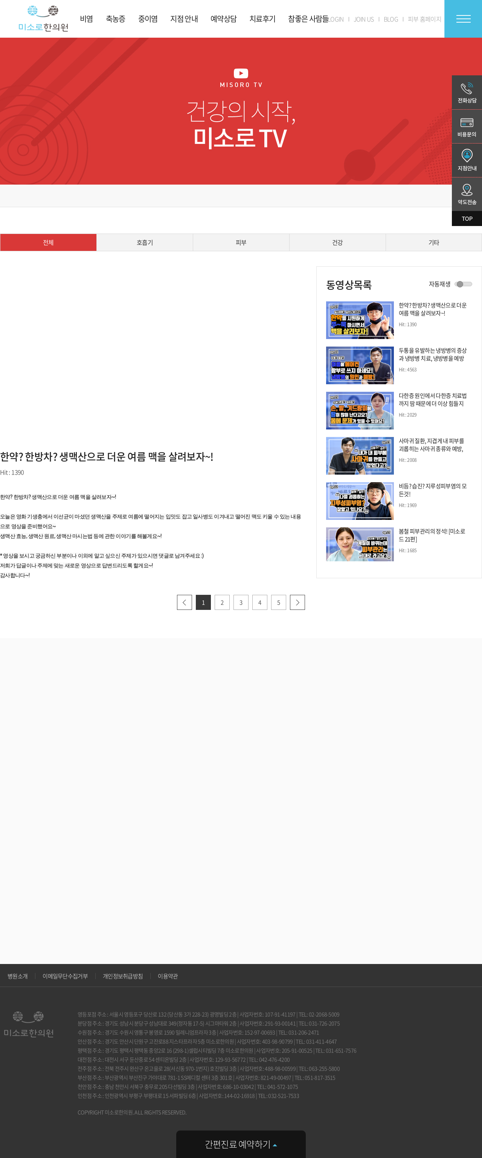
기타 (434, 242)
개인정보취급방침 (123, 976)
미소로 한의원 (43, 19)
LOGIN (336, 18)
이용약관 (168, 976)
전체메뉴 (463, 19)
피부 (241, 242)
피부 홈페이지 (424, 18)
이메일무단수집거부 (65, 976)
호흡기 (145, 242)
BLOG (391, 18)
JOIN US (364, 18)
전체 (48, 242)
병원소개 (17, 976)
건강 (337, 242)
